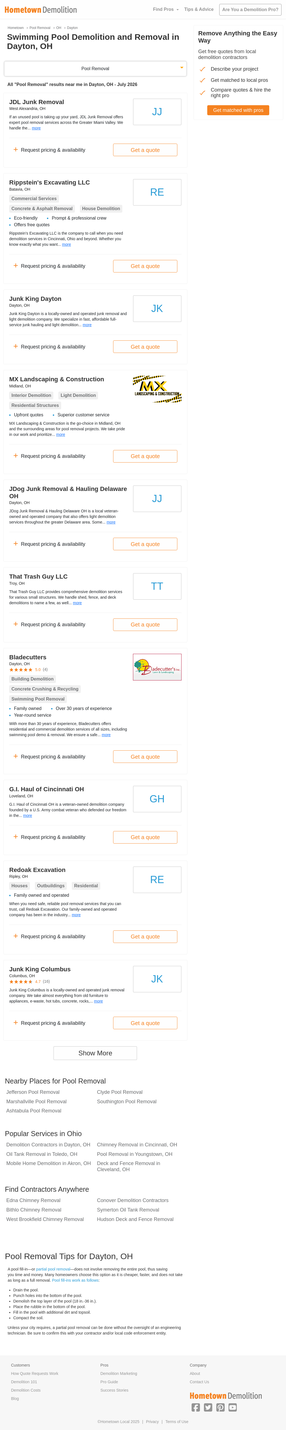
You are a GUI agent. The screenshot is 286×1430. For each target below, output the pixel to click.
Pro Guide (109, 1382)
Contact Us (199, 1382)
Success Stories (114, 1390)
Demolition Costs (26, 1390)
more (36, 128)
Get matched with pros (238, 110)
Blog (15, 1398)
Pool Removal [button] (95, 68)
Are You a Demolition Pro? (250, 9)
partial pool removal (53, 1269)
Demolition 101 (24, 1382)
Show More (95, 1053)
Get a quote (145, 150)
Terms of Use (176, 1421)
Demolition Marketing (118, 1373)
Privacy (152, 1421)
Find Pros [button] (163, 9)
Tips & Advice (199, 9)
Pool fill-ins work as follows (75, 1280)
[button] (196, 1407)
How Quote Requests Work (34, 1373)
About (195, 1373)
